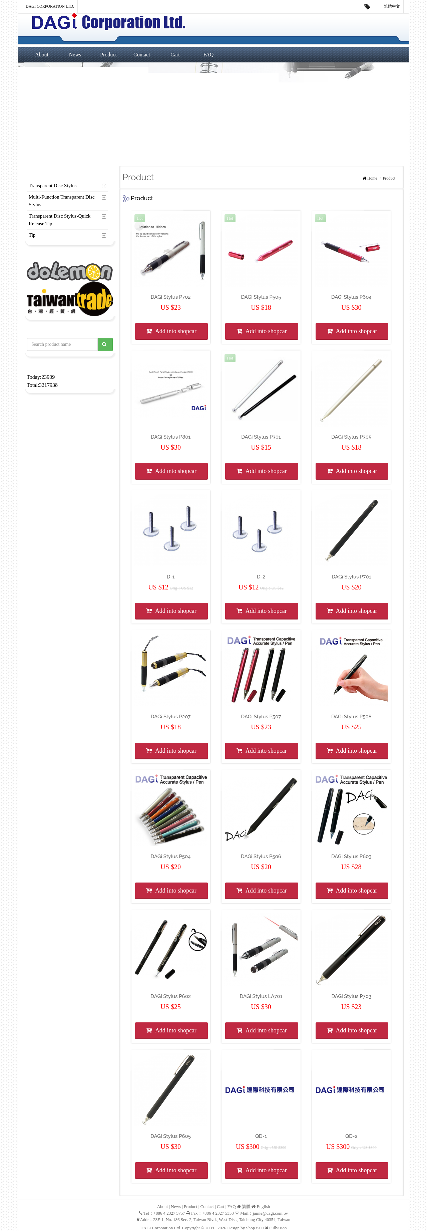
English (263, 1206)
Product (108, 54)
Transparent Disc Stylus (53, 185)
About (41, 54)
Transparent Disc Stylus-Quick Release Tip (59, 219)
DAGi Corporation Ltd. (50, 6)
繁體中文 (389, 6)
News (75, 54)
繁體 (246, 1206)
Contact (141, 54)
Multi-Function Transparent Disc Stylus (62, 200)
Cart (175, 54)
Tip (32, 235)
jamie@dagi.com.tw (270, 1213)
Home (372, 178)
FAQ (208, 54)
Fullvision (278, 1227)
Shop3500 (255, 1227)
